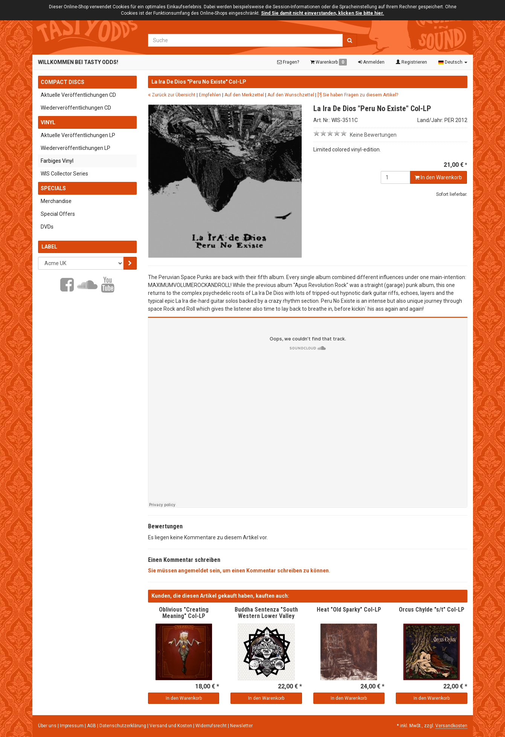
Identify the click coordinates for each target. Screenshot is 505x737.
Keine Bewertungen (373, 135)
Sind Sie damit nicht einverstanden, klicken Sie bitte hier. (322, 13)
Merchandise (56, 201)
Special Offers (58, 214)
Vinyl (48, 122)
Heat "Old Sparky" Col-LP (349, 609)
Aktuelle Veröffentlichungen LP (78, 135)
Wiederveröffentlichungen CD (76, 108)
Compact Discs (62, 82)
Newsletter (241, 725)
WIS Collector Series (64, 174)
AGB (92, 725)
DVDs (47, 227)
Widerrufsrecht (211, 725)
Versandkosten (451, 725)
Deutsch (452, 62)
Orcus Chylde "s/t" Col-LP (431, 609)
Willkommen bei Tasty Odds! (78, 62)
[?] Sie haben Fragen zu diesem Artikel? (357, 95)
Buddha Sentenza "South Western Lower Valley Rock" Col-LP (266, 616)
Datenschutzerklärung (123, 725)
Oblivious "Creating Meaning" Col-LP (184, 613)
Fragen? (288, 62)
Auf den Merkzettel (244, 95)
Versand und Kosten (171, 725)
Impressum (72, 725)
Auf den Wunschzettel (290, 95)
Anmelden (371, 62)
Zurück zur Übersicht (171, 95)
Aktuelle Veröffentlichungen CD (78, 95)
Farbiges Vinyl (57, 161)
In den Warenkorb (438, 177)
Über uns (47, 725)
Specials (53, 188)
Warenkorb (328, 62)
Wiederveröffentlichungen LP (75, 148)
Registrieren (411, 62)
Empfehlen (210, 95)
